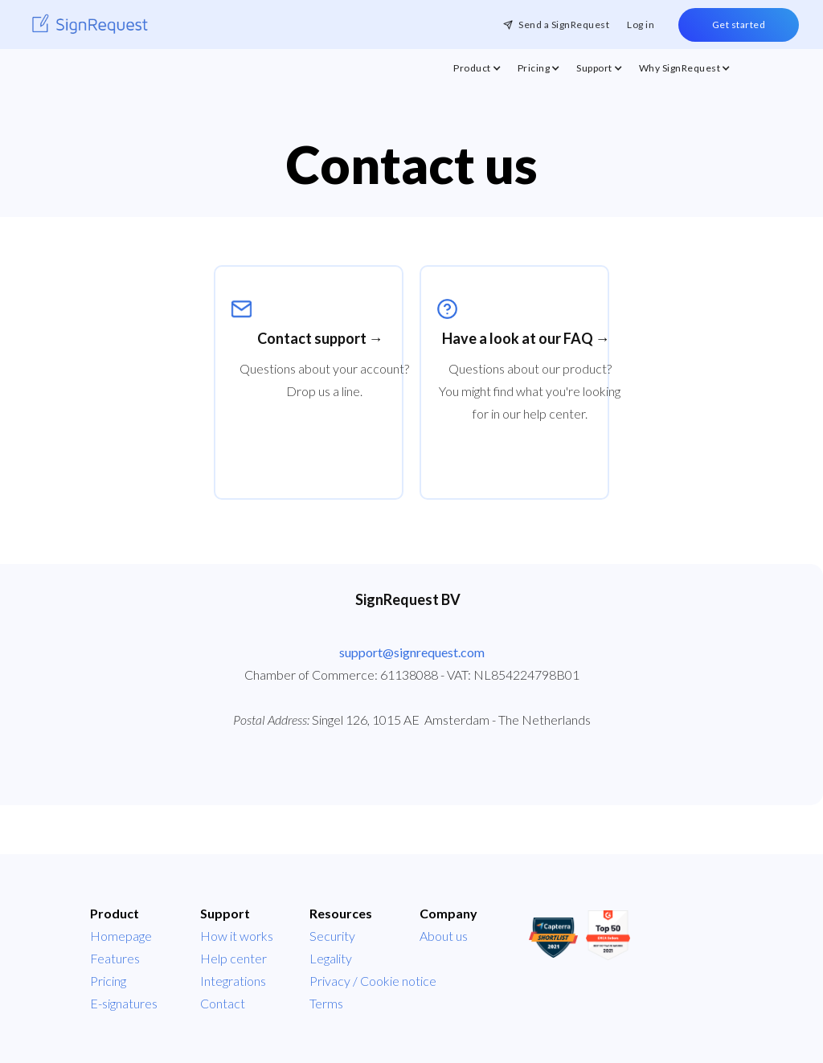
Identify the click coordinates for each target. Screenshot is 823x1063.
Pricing (108, 980)
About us (444, 935)
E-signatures (124, 1003)
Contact (222, 1003)
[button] (477, 72)
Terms (326, 1003)
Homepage (121, 935)
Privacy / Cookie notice (372, 980)
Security (332, 935)
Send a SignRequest (563, 24)
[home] (90, 24)
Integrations (233, 980)
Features (115, 958)
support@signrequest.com (412, 652)
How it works (236, 935)
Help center (233, 958)
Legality (330, 958)
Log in (640, 24)
